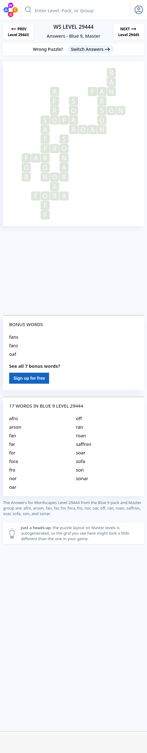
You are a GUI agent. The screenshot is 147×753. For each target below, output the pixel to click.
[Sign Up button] (138, 10)
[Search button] (28, 10)
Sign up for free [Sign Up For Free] (29, 378)
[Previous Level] (18, 31)
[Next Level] (128, 31)
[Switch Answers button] (90, 49)
